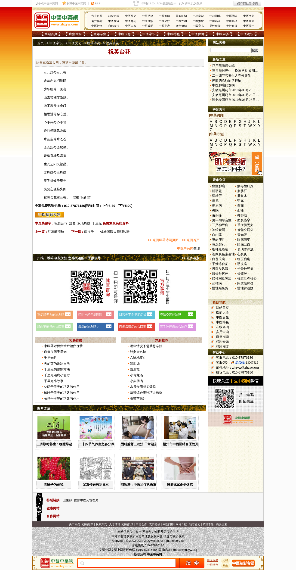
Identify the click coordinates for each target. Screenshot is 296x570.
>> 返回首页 (191, 240)
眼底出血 (243, 244)
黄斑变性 (218, 239)
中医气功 (181, 21)
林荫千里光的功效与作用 (62, 387)
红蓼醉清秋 (56, 232)
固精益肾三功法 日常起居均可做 (144, 444)
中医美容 (164, 26)
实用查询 (222, 332)
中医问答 (222, 34)
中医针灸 (96, 26)
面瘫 (240, 210)
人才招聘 (114, 524)
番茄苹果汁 (138, 398)
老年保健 (181, 26)
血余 (60, 106)
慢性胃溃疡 (245, 288)
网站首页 (50, 34)
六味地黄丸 (138, 357)
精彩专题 (222, 341)
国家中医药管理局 (86, 500)
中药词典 (215, 16)
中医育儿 (198, 26)
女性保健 (231, 26)
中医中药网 (185, 248)
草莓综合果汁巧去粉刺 (146, 393)
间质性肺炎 (245, 283)
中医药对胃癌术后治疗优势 (63, 346)
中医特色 (173, 34)
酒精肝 (217, 196)
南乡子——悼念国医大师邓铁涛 (107, 232)
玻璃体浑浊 (245, 249)
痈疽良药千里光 (55, 352)
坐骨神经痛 (245, 269)
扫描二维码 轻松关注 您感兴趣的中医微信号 (69, 258)
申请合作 (141, 524)
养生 (225, 565)
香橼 (53, 156)
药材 (225, 560)
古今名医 (96, 16)
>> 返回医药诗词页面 (163, 240)
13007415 (252, 362)
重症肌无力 (245, 225)
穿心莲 (61, 114)
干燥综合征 (220, 264)
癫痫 (240, 205)
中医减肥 (147, 26)
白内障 (217, 235)
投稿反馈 (127, 524)
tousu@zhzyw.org (185, 549)
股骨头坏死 (220, 273)
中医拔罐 (113, 21)
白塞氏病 (218, 259)
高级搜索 (221, 524)
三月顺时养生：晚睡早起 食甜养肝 (61, 444)
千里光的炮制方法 (57, 369)
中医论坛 (246, 34)
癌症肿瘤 (218, 186)
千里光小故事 (53, 381)
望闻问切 (181, 16)
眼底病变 (243, 239)
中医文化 (248, 16)
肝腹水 (242, 196)
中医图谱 (231, 16)
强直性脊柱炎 (247, 278)
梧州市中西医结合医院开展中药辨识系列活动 (195, 444)
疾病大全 (75, 34)
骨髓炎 (242, 273)
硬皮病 (242, 264)
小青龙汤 (136, 375)
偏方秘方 (96, 21)
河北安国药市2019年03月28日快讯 (237, 100)
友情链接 (154, 524)
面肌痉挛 (243, 220)
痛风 (215, 200)
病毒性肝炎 (245, 186)
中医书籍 (147, 16)
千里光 (61, 181)
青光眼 (242, 235)
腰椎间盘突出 (221, 278)
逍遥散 (135, 369)
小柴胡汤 (136, 381)
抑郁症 (242, 215)
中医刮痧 (147, 21)
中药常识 (198, 16)
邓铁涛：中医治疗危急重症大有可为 (147, 484)
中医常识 (148, 34)
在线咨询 (222, 327)
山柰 (47, 97)
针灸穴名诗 (138, 352)
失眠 (215, 210)
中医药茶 (215, 21)
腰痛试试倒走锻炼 (180, 484)
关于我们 (74, 524)
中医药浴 (248, 21)
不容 (50, 106)
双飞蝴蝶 (83, 223)
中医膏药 (130, 21)
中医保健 (197, 34)
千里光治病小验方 (57, 375)
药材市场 (113, 16)
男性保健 (215, 26)
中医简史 (130, 16)
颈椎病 (217, 283)
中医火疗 (164, 21)
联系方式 (101, 524)
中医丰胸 (130, 26)
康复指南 (222, 337)
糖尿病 (217, 205)
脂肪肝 (242, 191)
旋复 (72, 223)
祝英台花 (60, 223)
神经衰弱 (218, 230)
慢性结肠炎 (220, 288)
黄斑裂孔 (218, 244)
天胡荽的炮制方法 (57, 363)
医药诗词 (93, 43)
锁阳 (63, 81)
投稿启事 (87, 524)
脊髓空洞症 (245, 230)
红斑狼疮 (243, 259)
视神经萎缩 (220, 249)
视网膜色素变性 (223, 254)
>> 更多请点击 (192, 258)
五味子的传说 (53, 484)
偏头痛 (217, 215)
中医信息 (124, 34)
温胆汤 (135, 363)
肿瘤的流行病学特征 (226, 80)
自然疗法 (113, 26)
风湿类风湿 (220, 269)
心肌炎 (242, 254)
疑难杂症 (99, 34)
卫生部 (67, 500)
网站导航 (181, 524)
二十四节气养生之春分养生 (98, 444)
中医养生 (248, 26)
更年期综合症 (221, 220)
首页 (40, 43)
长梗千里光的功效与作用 (62, 398)
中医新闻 (164, 16)
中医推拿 (198, 21)
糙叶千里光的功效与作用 (62, 393)
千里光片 (50, 357)
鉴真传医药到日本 (96, 484)
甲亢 (240, 200)
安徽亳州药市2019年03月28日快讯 (237, 90)
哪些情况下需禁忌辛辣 (146, 346)
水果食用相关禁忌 (143, 387)
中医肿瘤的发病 (223, 85)
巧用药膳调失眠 (223, 66)
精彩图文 (222, 346)
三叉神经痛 (220, 225)
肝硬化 (217, 191)
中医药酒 (231, 21)
